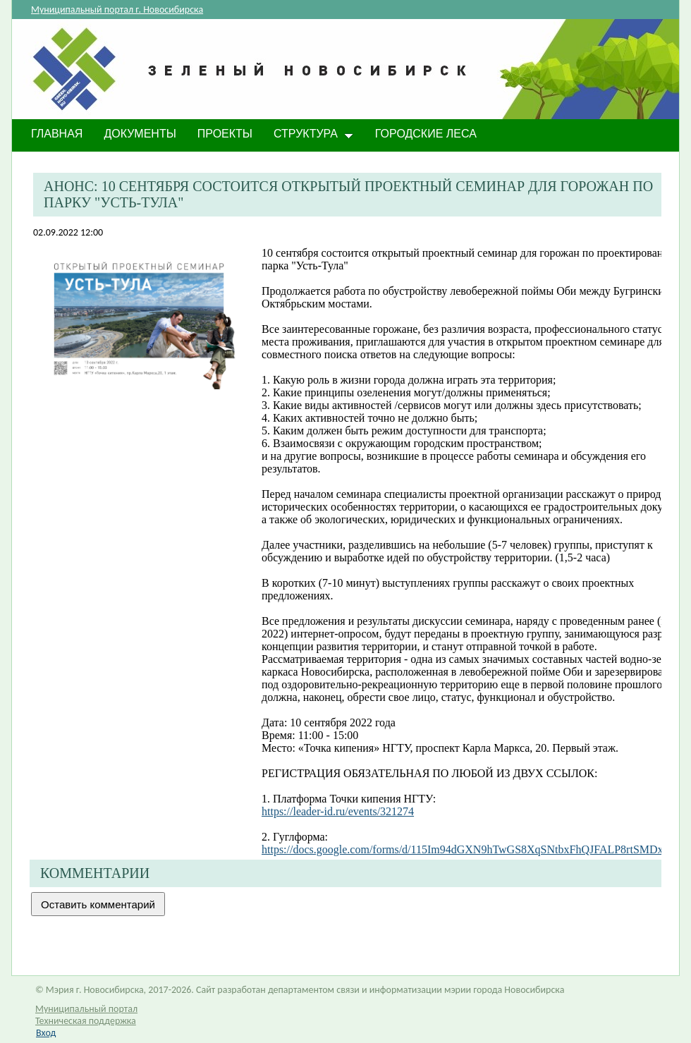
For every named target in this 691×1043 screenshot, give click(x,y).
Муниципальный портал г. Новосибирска (117, 10)
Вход (46, 1033)
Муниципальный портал (86, 1009)
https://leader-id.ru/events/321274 (338, 811)
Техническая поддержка (85, 1021)
